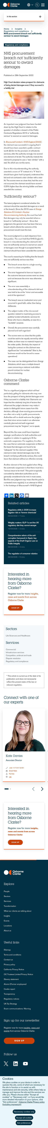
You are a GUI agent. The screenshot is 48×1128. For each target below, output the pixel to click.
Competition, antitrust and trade (18, 655)
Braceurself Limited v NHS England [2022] (23, 142)
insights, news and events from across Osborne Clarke (23, 596)
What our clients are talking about (17, 911)
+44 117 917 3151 (16, 768)
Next (42, 789)
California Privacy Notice (14, 969)
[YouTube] (25, 1063)
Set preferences (24, 1123)
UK (10, 777)
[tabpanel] (24, 745)
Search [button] (37, 5)
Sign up (15, 608)
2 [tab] (10, 788)
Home (6, 29)
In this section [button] (12, 17)
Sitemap (7, 950)
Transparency (9, 994)
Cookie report (9, 989)
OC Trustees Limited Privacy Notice (18, 974)
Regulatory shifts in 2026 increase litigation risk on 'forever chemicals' (22, 511)
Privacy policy (9, 964)
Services (7, 901)
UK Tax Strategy (10, 1004)
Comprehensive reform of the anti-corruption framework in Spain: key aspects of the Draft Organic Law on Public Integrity (23, 539)
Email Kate (13, 771)
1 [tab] (6, 788)
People (6, 891)
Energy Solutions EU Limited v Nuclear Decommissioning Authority (22, 212)
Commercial (11, 649)
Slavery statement (11, 979)
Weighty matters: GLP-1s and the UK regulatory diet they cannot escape (23, 523)
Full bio (11, 774)
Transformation (10, 906)
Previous (33, 789)
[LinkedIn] (15, 1063)
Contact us (8, 959)
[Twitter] (6, 1063)
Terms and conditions (12, 955)
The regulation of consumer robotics (22, 553)
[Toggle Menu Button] (43, 5)
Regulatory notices (11, 999)
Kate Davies (14, 756)
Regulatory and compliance (16, 31)
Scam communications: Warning (17, 1008)
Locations (8, 926)
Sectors (7, 896)
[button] (30, 4)
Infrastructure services (15, 652)
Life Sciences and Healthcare (18, 636)
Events (6, 921)
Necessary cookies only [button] (24, 1111)
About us (7, 930)
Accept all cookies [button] (24, 1118)
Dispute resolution (13, 658)
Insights (18, 29)
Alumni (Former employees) (15, 984)
